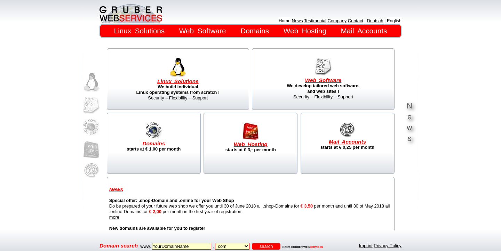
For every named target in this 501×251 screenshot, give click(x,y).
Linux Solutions (139, 31)
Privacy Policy (387, 245)
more (114, 217)
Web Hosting (305, 31)
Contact (355, 20)
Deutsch (375, 20)
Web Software (202, 31)
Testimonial (315, 20)
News (297, 20)
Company (337, 20)
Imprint (366, 245)
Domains (254, 31)
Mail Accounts (364, 31)
